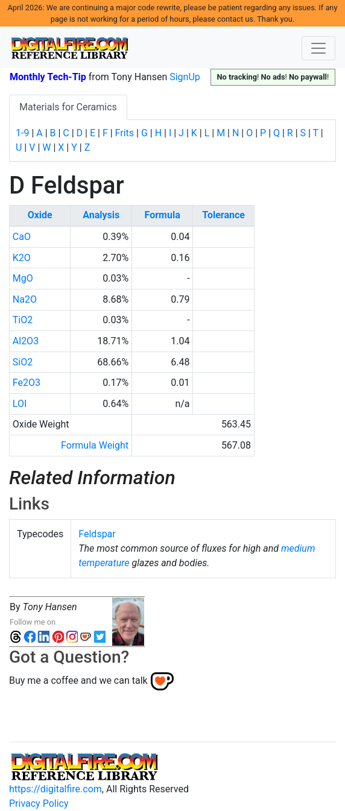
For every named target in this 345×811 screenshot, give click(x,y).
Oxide (40, 215)
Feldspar (96, 534)
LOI (20, 403)
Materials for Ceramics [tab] (68, 107)
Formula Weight (94, 445)
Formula (162, 215)
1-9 (22, 133)
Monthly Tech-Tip (48, 77)
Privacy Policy (39, 803)
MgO (23, 278)
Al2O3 (26, 341)
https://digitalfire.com (55, 789)
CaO (22, 236)
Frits (124, 133)
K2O (22, 257)
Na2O (25, 299)
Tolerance (223, 215)
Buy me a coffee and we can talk (78, 680)
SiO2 (23, 362)
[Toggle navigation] (318, 48)
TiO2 (23, 320)
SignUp (184, 77)
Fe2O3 (26, 382)
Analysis (101, 215)
